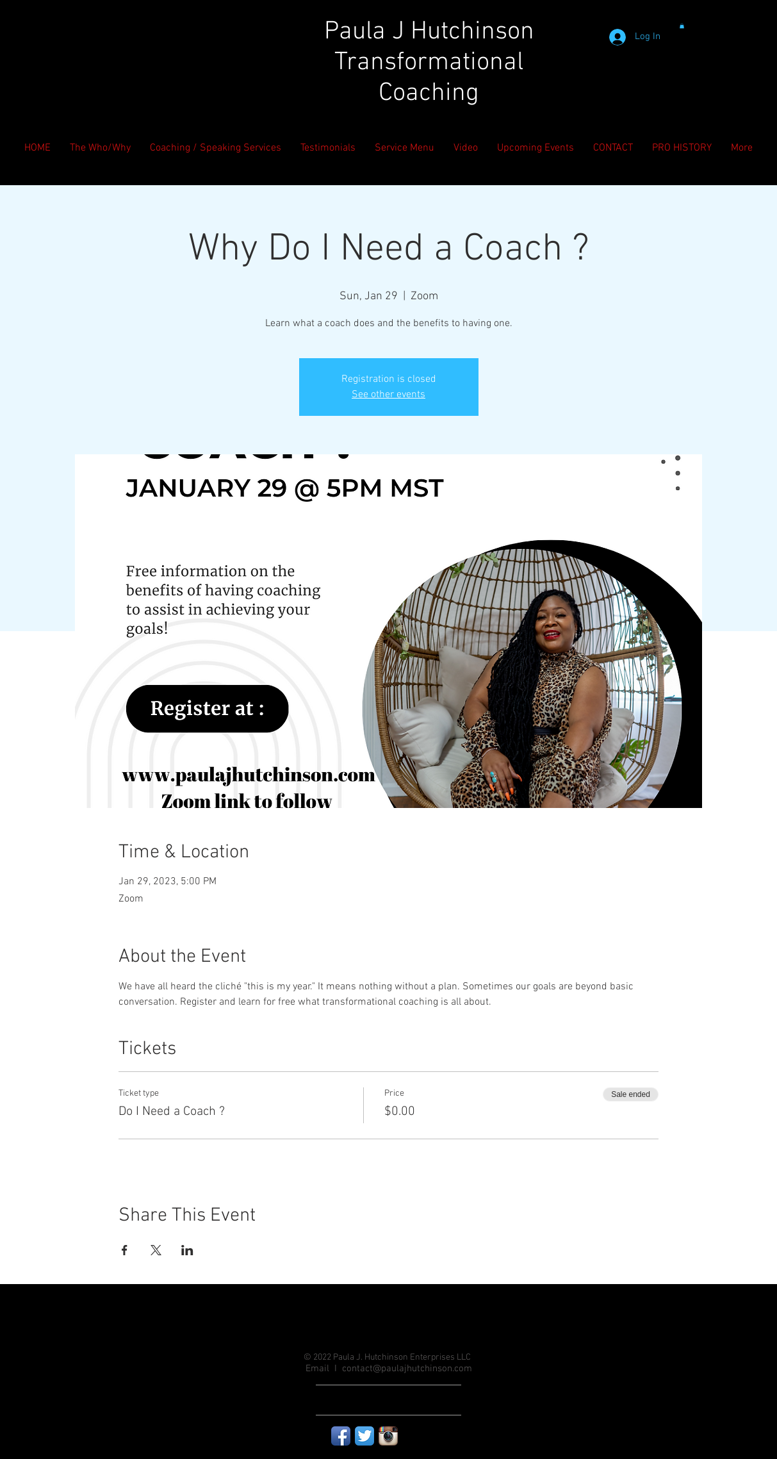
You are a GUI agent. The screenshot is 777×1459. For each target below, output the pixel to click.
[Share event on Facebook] (125, 1250)
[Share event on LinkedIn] (187, 1250)
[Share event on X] (156, 1250)
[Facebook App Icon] (340, 1436)
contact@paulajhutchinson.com (407, 1368)
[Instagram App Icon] (388, 1436)
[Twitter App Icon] (364, 1436)
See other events (388, 394)
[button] (682, 25)
